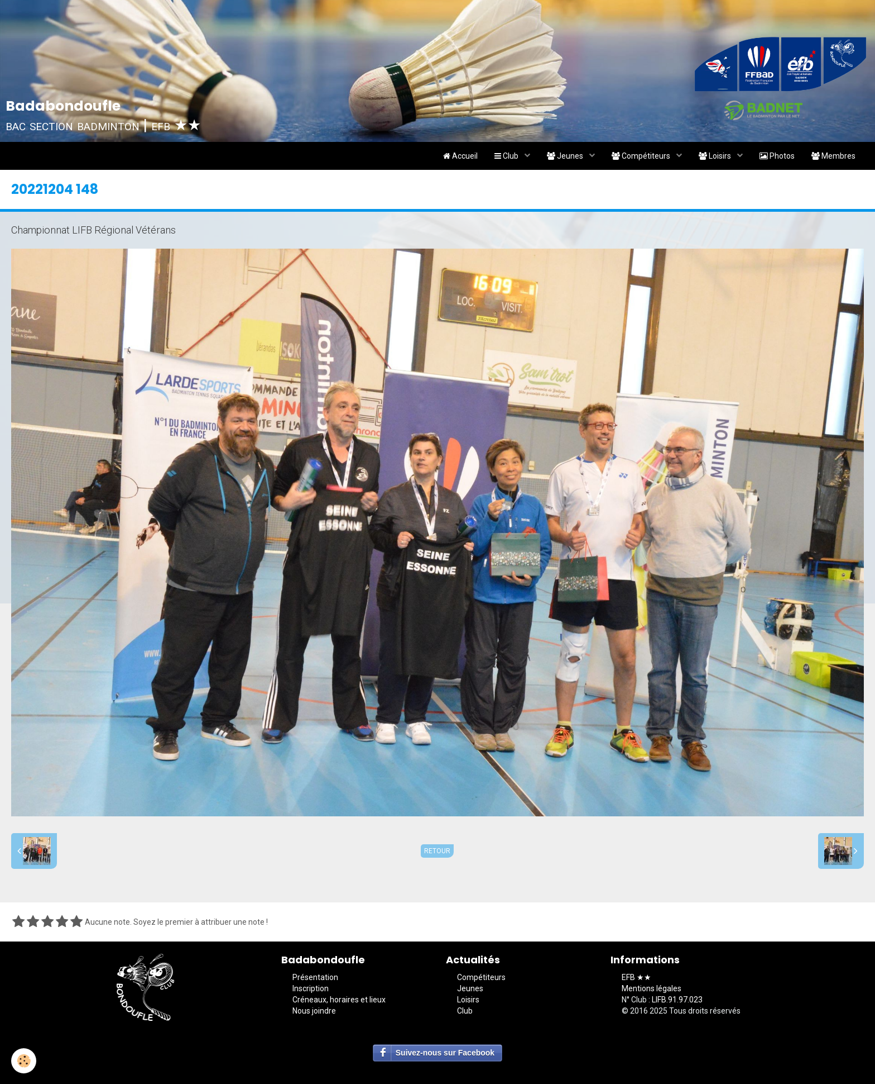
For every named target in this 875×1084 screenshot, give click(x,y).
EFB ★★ (636, 977)
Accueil (460, 155)
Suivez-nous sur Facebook (445, 1052)
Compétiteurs (642, 155)
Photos (777, 155)
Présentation (315, 977)
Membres (833, 155)
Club (507, 155)
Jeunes (566, 155)
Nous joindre (314, 1010)
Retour (437, 851)
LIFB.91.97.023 (677, 999)
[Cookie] (23, 1060)
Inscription (310, 988)
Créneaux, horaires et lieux (339, 999)
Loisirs (716, 155)
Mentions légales (651, 988)
